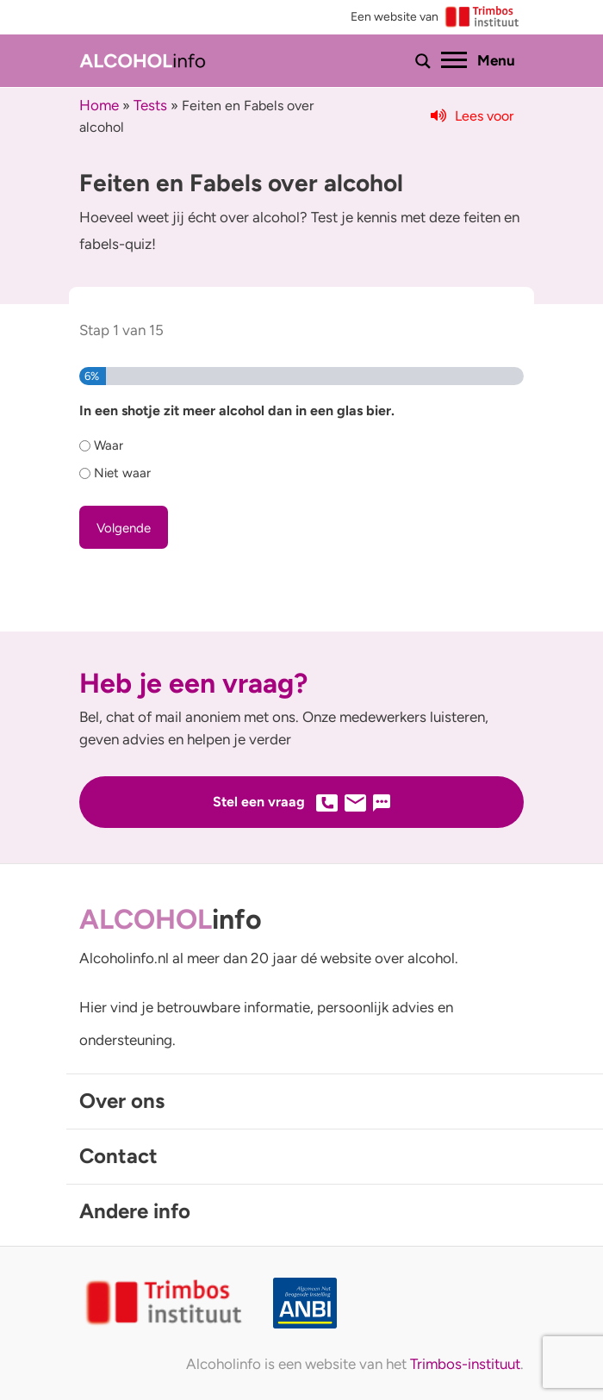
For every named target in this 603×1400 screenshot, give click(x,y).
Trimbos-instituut (465, 1363)
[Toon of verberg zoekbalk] (422, 61)
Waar (108, 445)
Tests (150, 105)
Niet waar (122, 473)
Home (99, 105)
